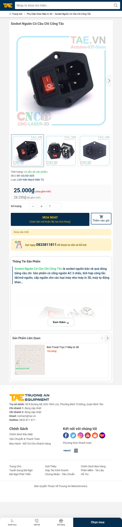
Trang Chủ (15, 499)
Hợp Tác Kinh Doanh (57, 503)
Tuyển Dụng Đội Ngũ (21, 503)
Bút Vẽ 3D (52, 382)
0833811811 (46, 244)
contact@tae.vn (26, 449)
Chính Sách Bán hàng (93, 499)
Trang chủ (16, 14)
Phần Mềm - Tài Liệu (92, 503)
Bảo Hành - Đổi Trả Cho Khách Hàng (30, 477)
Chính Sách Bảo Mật (21, 467)
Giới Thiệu (50, 499)
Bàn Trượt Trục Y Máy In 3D (63, 346)
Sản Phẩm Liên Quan (26, 338)
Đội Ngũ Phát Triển (20, 507)
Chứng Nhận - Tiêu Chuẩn (60, 507)
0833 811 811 (27, 453)
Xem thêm (61, 322)
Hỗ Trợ (84, 507)
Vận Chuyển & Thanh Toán (24, 472)
